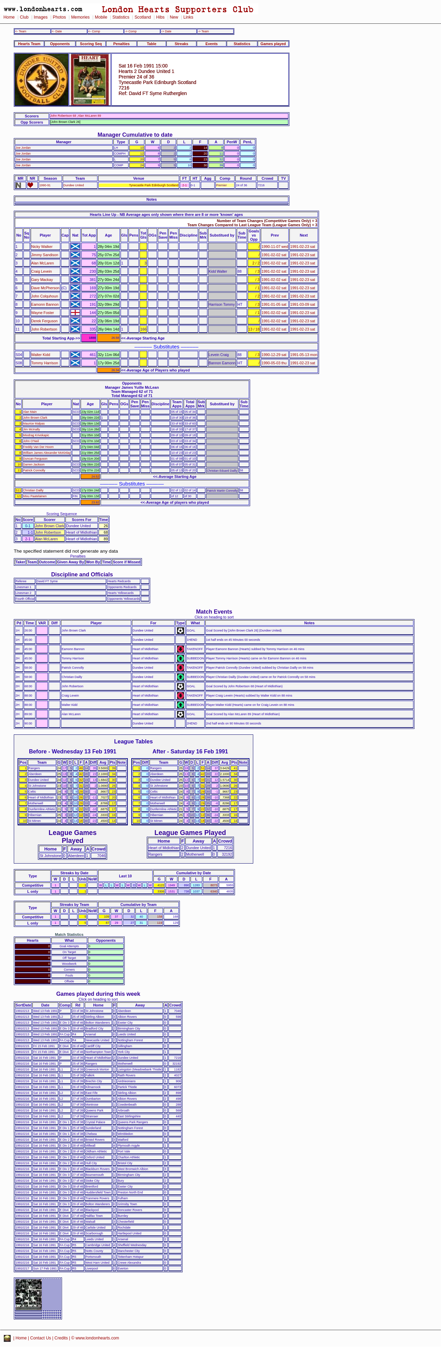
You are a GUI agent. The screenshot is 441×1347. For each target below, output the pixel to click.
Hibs (160, 17)
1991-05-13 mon (303, 355)
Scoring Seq (91, 44)
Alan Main (30, 412)
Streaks (181, 44)
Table (151, 44)
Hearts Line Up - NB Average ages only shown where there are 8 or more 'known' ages (166, 214)
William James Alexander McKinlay (47, 453)
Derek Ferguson (44, 321)
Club (24, 17)
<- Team (20, 31)
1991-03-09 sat (302, 304)
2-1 (184, 185)
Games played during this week (98, 994)
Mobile (101, 17)
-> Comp (130, 31)
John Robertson (44, 329)
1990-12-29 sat (273, 355)
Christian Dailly (33, 490)
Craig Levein (41, 271)
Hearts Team (29, 44)
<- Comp (94, 31)
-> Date (166, 31)
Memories (80, 17)
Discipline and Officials (82, 574)
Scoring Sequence (62, 514)
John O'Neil (31, 441)
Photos (59, 17)
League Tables (133, 741)
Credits (61, 1338)
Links (188, 17)
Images (41, 17)
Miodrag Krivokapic (36, 435)
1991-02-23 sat (302, 246)
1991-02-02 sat (273, 255)
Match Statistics (69, 934)
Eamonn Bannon (45, 304)
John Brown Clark (35, 417)
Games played (273, 44)
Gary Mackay (42, 280)
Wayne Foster (42, 313)
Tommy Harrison (44, 363)
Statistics (120, 17)
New (174, 17)
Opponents (60, 44)
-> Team (203, 31)
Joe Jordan (23, 147)
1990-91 (45, 185)
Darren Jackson (33, 464)
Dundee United (73, 185)
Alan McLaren (42, 263)
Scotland (142, 17)
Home (9, 17)
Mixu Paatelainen (35, 496)
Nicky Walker (42, 246)
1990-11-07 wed (274, 246)
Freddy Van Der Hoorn (38, 447)
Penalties (121, 44)
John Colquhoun (44, 296)
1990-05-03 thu (274, 363)
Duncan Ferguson (35, 458)
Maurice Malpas (34, 423)
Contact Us (40, 1338)
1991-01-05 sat (273, 304)
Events (211, 44)
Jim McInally (31, 429)
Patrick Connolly (34, 470)
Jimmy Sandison (44, 255)
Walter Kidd (40, 355)
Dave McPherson (45, 288)
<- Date (57, 31)
